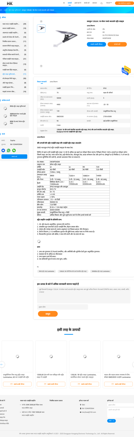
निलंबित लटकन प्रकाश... (14, 41)
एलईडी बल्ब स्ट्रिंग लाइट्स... (14, 70)
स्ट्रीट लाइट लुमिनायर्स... (14, 74)
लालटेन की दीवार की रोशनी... (14, 37)
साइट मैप (2, 417)
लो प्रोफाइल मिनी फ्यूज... (14, 78)
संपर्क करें (14, 156)
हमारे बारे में (3, 411)
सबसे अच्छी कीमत (97, 44)
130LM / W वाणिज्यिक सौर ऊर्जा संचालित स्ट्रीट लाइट (73, 271)
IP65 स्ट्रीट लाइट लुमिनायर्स (17, 106)
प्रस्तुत (48, 314)
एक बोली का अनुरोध (124, 3)
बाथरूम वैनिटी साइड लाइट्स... (14, 46)
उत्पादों (2, 408)
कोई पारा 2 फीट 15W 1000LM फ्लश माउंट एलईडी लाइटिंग (33, 413)
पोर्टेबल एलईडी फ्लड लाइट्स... (14, 59)
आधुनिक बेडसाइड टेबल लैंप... (14, 50)
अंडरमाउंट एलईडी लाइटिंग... (14, 33)
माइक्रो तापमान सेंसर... (14, 91)
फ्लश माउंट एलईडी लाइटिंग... (14, 24)
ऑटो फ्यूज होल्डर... (14, 83)
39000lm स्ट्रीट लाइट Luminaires (101, 271)
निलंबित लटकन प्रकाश (56, 401)
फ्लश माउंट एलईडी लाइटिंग (28, 401)
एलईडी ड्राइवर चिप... (14, 87)
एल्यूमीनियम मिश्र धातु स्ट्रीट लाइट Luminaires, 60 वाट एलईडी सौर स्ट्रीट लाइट (16, 377)
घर (1, 405)
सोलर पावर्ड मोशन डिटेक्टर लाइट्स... (14, 64)
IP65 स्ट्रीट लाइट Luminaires (46, 271)
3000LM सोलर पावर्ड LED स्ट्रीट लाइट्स (18, 115)
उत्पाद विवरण (54, 82)
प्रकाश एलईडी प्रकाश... (14, 28)
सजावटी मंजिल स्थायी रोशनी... (14, 54)
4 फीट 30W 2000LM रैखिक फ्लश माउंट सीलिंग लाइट (32, 406)
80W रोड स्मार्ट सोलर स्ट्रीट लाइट (17, 122)
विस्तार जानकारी (42, 82)
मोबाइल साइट (4, 420)
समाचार (2, 414)
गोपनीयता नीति (4, 423)
